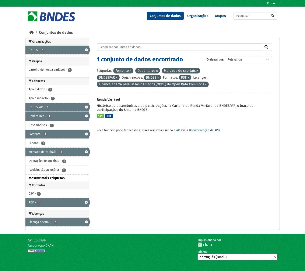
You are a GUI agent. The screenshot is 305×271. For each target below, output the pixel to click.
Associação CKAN (41, 245)
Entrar (271, 3)
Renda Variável (108, 99)
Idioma (202, 252)
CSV (100, 115)
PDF (109, 115)
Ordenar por (215, 59)
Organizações (197, 16)
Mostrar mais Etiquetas (47, 178)
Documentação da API (204, 130)
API (178, 130)
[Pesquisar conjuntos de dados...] (255, 16)
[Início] (31, 32)
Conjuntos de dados (165, 16)
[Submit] (272, 16)
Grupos (220, 16)
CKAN (204, 244)
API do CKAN (37, 240)
